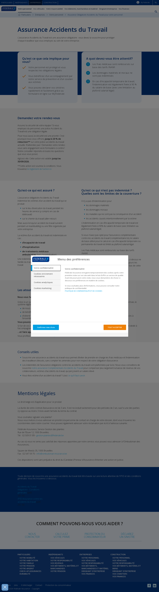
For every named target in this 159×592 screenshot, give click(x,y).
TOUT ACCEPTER (115, 327)
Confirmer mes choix (46, 327)
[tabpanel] (95, 281)
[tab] (46, 268)
